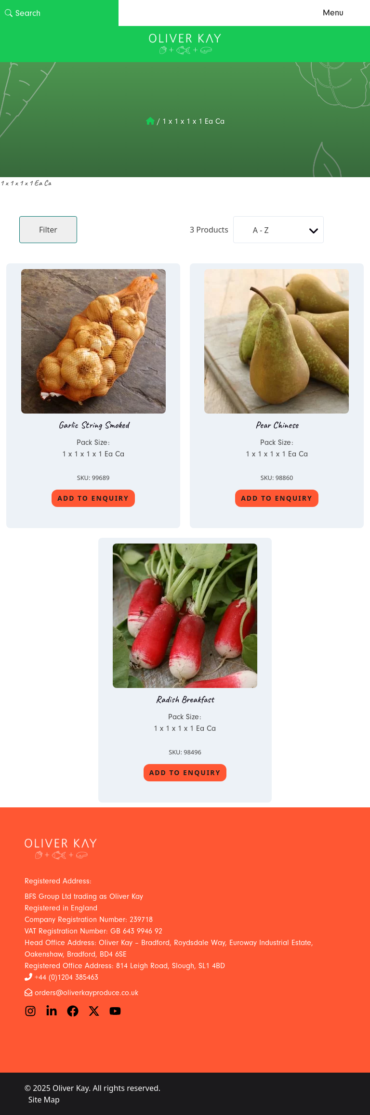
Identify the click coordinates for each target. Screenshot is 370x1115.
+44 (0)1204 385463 (66, 977)
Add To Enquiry (93, 498)
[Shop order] (278, 229)
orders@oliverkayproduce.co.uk (86, 992)
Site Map (44, 1099)
